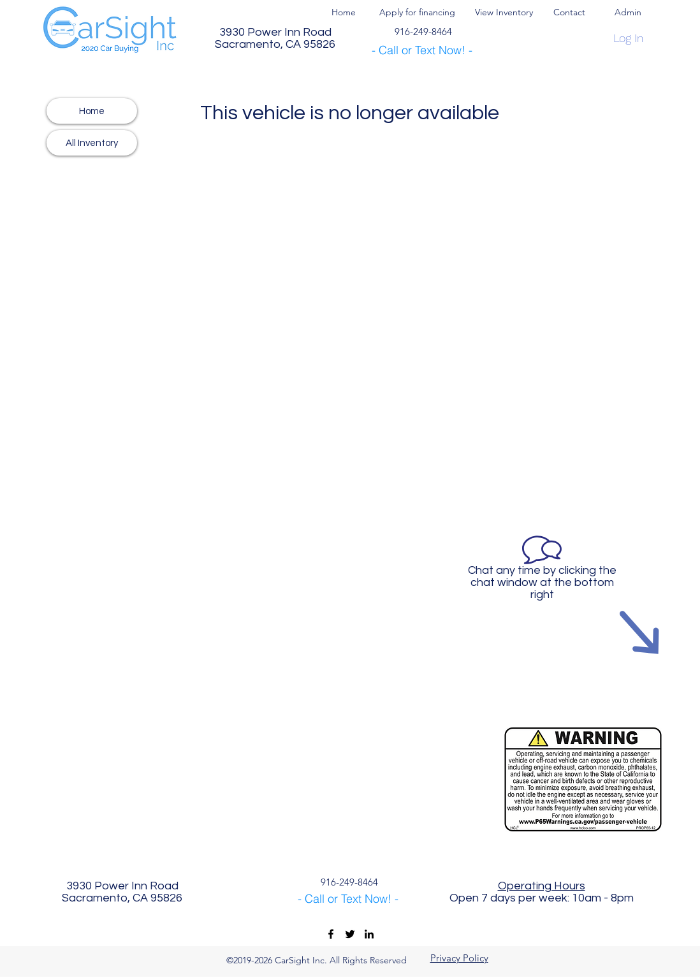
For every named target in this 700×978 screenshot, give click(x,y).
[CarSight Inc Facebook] (330, 934)
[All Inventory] (92, 143)
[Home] (92, 111)
